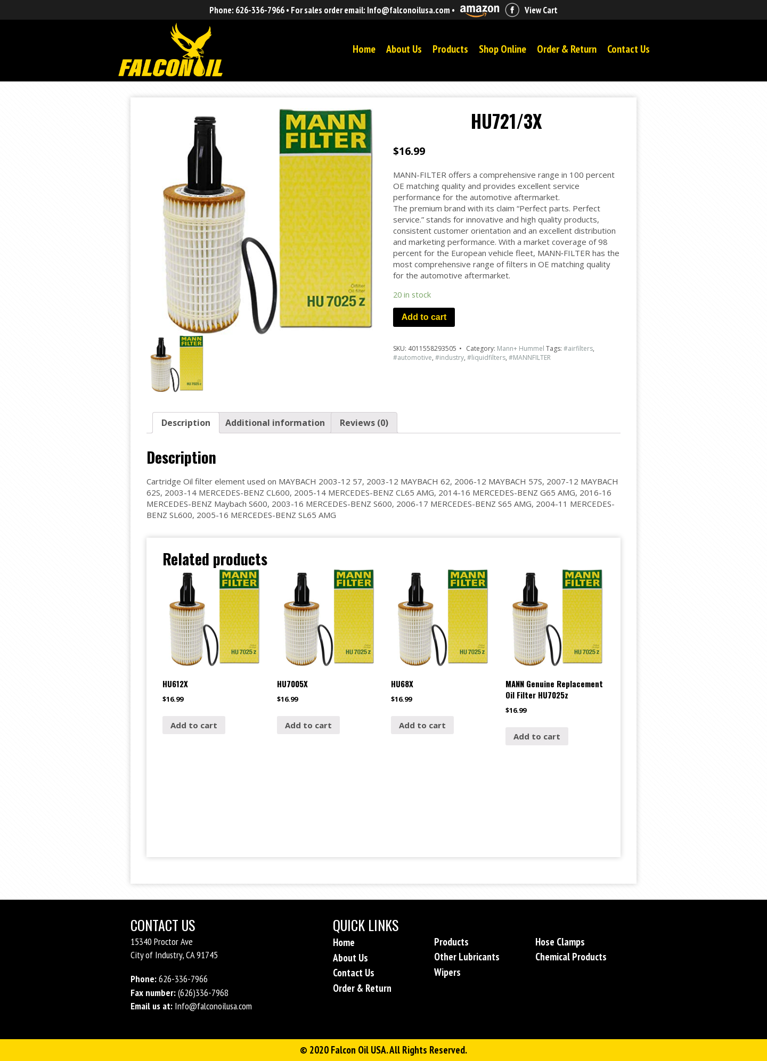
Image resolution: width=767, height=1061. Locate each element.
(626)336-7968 (203, 992)
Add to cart (424, 317)
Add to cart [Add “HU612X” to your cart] (193, 725)
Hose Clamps (560, 941)
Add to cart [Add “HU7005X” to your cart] (308, 725)
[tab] (185, 422)
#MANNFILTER (530, 357)
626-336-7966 (259, 10)
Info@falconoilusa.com (408, 10)
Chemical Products (571, 956)
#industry (449, 357)
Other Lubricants (467, 956)
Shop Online (502, 49)
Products (450, 49)
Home (364, 49)
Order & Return (567, 49)
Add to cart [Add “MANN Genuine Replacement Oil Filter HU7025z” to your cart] (536, 736)
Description (185, 423)
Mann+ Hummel (520, 348)
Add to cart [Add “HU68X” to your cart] (422, 725)
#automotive (412, 357)
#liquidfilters (486, 357)
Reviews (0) (364, 423)
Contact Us (628, 49)
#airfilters (578, 348)
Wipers (447, 972)
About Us (404, 49)
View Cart (541, 10)
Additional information (275, 423)
